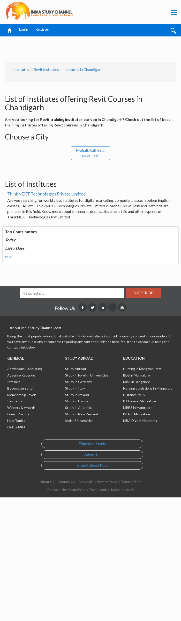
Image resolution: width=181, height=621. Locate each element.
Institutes (21, 69)
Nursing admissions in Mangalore (148, 388)
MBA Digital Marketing (140, 421)
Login (23, 29)
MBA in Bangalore (136, 382)
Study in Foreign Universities (86, 375)
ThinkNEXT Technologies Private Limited (46, 193)
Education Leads (92, 443)
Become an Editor (20, 388)
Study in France (76, 401)
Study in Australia (78, 407)
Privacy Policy (107, 482)
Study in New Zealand (81, 414)
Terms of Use (131, 482)
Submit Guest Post (92, 465)
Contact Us (66, 482)
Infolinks (13, 382)
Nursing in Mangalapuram (142, 369)
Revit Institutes (46, 69)
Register (42, 29)
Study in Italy (75, 388)
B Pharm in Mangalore (139, 401)
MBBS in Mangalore (137, 407)
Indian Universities (79, 421)
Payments (15, 401)
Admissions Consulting (24, 369)
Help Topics (16, 421)
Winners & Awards (21, 407)
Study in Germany (78, 382)
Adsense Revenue (21, 375)
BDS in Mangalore (136, 375)
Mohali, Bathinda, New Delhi (90, 153)
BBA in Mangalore (136, 414)
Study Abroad (75, 369)
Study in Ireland (77, 395)
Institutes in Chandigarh (83, 69)
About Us (47, 482)
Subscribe (143, 293)
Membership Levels (22, 395)
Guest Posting (18, 414)
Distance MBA (134, 395)
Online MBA (16, 427)
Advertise (92, 454)
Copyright (86, 482)
